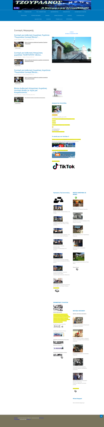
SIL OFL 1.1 (29, 419)
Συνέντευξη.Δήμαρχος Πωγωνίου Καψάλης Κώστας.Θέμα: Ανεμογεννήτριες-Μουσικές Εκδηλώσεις (61, 273)
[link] (63, 118)
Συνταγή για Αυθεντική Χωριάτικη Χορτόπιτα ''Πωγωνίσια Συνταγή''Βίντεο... (32, 71)
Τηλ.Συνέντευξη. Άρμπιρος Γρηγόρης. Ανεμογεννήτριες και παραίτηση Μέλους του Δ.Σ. (61, 261)
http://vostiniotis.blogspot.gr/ (78, 402)
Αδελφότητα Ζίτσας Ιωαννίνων (59, 324)
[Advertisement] (38, 23)
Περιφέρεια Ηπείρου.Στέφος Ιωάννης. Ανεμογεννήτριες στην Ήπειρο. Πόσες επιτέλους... (61, 223)
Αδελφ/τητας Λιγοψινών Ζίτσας (59, 330)
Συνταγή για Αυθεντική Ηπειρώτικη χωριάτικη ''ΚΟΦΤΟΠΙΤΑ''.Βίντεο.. (28, 54)
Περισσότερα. (76, 267)
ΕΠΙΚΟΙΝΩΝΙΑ (69, 19)
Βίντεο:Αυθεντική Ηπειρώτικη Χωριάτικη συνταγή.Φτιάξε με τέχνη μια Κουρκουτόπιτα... (30, 90)
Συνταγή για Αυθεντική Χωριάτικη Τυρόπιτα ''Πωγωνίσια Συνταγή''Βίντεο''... (31, 36)
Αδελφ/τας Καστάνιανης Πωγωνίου (61, 339)
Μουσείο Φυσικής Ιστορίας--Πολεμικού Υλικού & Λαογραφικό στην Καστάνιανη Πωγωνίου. (81, 340)
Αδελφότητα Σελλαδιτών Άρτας (60, 352)
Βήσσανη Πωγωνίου (57, 345)
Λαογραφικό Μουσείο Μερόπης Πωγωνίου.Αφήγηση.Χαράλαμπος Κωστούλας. (80, 368)
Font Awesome (16, 419)
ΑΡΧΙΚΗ (19, 11)
